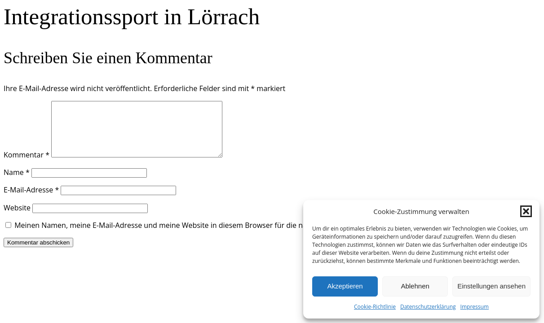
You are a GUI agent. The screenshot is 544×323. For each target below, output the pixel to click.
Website (17, 218)
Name (17, 183)
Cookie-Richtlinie (375, 306)
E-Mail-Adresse (31, 200)
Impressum (474, 306)
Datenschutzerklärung (428, 306)
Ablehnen (415, 286)
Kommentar (26, 165)
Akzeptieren (345, 286)
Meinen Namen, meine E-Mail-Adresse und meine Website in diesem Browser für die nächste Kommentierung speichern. (216, 236)
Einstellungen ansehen (491, 286)
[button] (526, 211)
